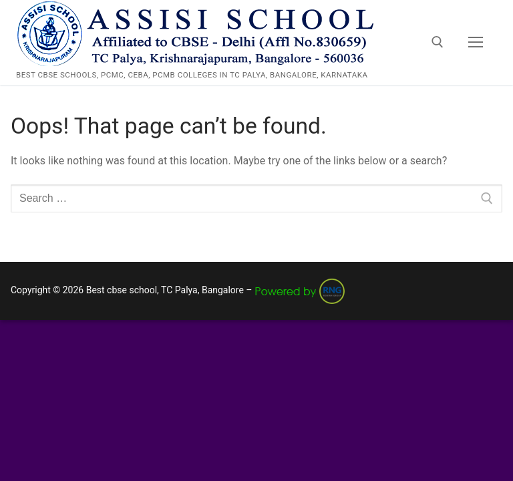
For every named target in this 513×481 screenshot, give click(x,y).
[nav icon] (475, 43)
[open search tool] (438, 42)
